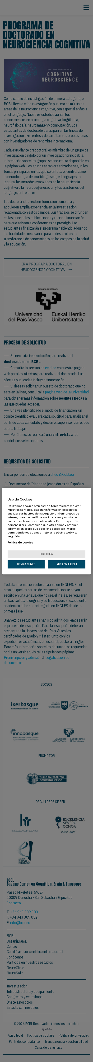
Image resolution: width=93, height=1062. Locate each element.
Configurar (46, 554)
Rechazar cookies (67, 564)
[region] (46, 531)
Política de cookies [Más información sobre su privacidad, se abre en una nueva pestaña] (20, 542)
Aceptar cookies (26, 564)
